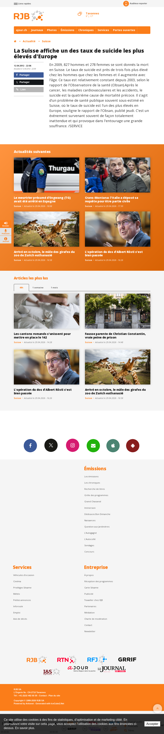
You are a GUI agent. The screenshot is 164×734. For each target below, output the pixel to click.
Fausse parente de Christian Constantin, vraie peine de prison (115, 335)
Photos (52, 30)
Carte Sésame (91, 587)
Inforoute (18, 606)
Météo (16, 594)
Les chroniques (92, 482)
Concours (89, 551)
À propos (88, 575)
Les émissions (91, 476)
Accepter (152, 723)
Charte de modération (95, 619)
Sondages (89, 545)
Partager (23, 74)
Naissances (89, 520)
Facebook (30, 445)
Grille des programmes (96, 495)
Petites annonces (22, 600)
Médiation (89, 612)
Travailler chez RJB (93, 600)
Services (103, 30)
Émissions (67, 30)
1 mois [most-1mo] (54, 287)
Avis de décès (20, 619)
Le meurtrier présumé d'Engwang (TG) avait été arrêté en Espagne (42, 199)
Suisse (46, 41)
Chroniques (86, 30)
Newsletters (93, 445)
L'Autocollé (90, 539)
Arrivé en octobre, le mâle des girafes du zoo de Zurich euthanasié (44, 253)
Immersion (90, 508)
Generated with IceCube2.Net (50, 703)
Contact (88, 625)
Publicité (88, 594)
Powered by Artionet (24, 703)
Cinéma (17, 581)
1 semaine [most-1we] (37, 287)
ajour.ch (21, 30)
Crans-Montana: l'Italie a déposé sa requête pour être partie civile (111, 199)
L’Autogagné (90, 533)
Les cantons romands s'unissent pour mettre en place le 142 (42, 335)
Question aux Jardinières (96, 526)
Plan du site (54, 695)
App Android (132, 445)
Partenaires (90, 606)
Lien (21, 89)
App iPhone (113, 445)
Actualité (29, 41)
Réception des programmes (98, 581)
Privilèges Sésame (22, 587)
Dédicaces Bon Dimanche (97, 514)
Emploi (16, 612)
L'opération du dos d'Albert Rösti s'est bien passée (114, 253)
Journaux (37, 30)
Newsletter (89, 631)
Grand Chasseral (92, 501)
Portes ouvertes (124, 30)
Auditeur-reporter (135, 3)
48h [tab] (21, 287)
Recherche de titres (94, 489)
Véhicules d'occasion (23, 575)
